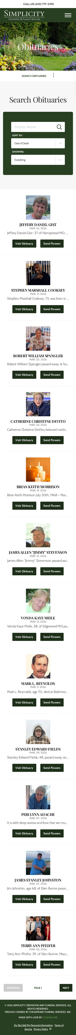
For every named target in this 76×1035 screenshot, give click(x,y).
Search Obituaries (34, 75)
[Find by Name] (32, 127)
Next (66, 987)
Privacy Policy (41, 1029)
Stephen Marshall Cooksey (38, 290)
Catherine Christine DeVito (38, 421)
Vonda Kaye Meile (38, 618)
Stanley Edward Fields (37, 749)
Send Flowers (53, 242)
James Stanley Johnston (38, 880)
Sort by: (17, 135)
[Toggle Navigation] (53, 75)
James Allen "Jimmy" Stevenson (38, 552)
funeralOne (50, 1017)
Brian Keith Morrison (38, 487)
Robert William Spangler (38, 356)
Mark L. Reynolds (38, 683)
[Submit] (59, 127)
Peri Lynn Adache (38, 814)
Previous (13, 987)
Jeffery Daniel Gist (38, 225)
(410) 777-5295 (44, 4)
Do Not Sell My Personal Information (33, 1025)
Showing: (18, 151)
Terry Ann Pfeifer (38, 946)
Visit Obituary (25, 242)
